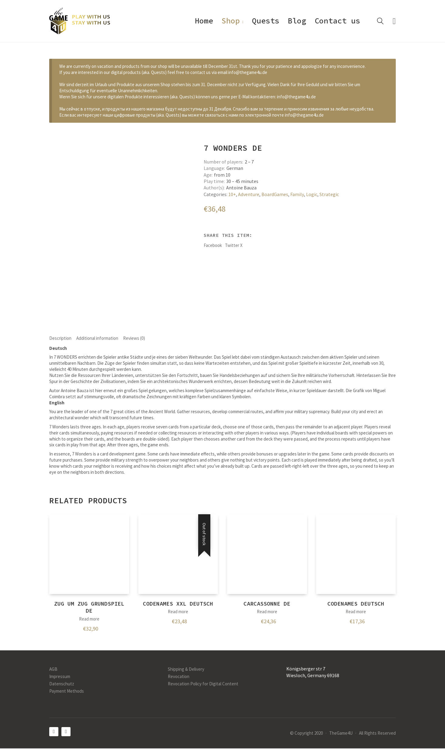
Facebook (213, 245)
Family (297, 194)
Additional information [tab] (97, 338)
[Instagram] (66, 732)
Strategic (329, 194)
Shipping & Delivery (186, 670)
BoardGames (274, 194)
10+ (232, 194)
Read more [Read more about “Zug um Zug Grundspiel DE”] (89, 619)
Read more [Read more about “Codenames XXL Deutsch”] (178, 612)
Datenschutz (61, 684)
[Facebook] (53, 732)
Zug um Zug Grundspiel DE (89, 608)
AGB (53, 670)
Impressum (59, 677)
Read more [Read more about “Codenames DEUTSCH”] (356, 612)
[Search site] (380, 22)
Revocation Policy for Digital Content (203, 684)
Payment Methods (66, 691)
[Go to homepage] (79, 21)
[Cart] (394, 21)
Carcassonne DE (266, 604)
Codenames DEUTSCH (355, 604)
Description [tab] (60, 338)
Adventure (248, 194)
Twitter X (234, 245)
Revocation (178, 677)
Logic (311, 194)
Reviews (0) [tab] (134, 338)
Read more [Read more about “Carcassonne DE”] (267, 612)
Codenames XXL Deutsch (178, 604)
